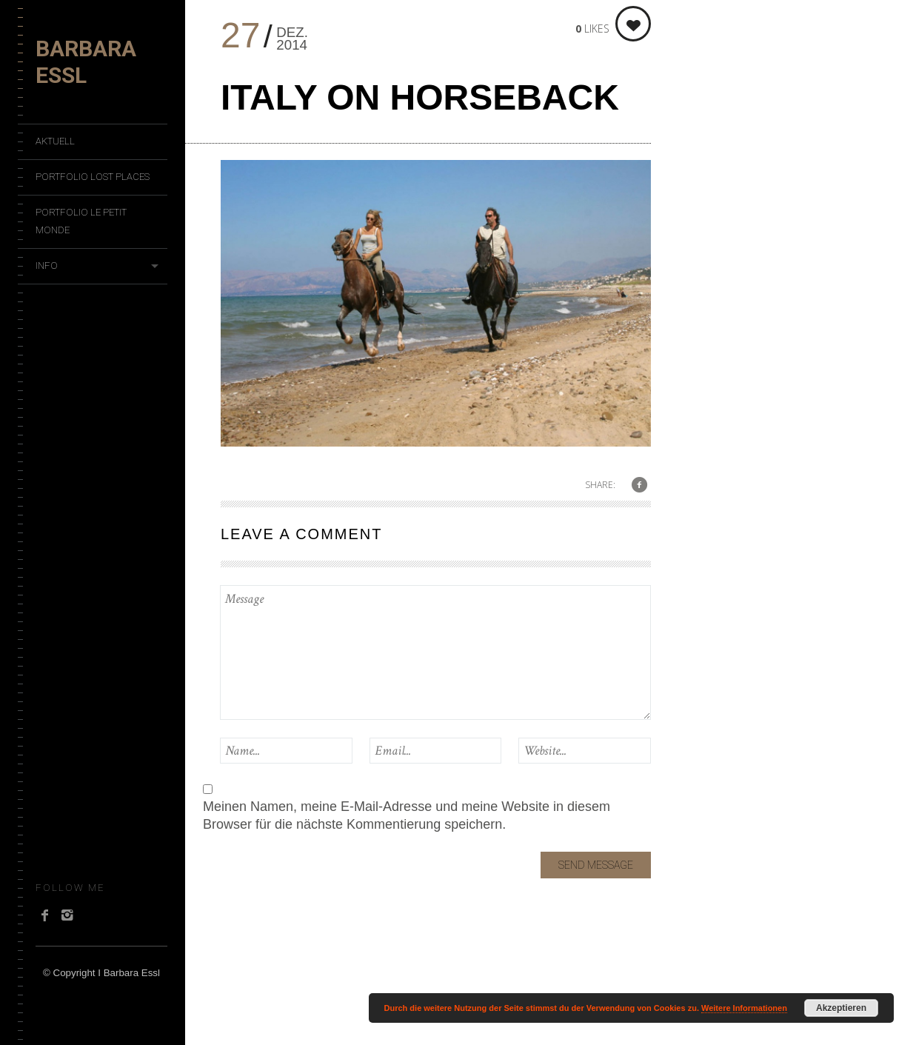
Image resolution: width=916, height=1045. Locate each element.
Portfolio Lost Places (93, 176)
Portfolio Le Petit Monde (81, 221)
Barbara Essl (86, 62)
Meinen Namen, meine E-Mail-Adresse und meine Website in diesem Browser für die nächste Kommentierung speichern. (406, 815)
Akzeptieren (841, 1008)
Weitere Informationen (744, 1008)
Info (47, 265)
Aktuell (55, 141)
